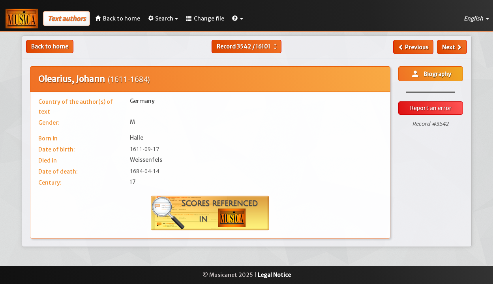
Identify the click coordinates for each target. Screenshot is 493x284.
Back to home (49, 46)
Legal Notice (274, 274)
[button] (237, 18)
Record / (248, 46)
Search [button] (163, 18)
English (476, 18)
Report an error (431, 108)
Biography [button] (431, 73)
